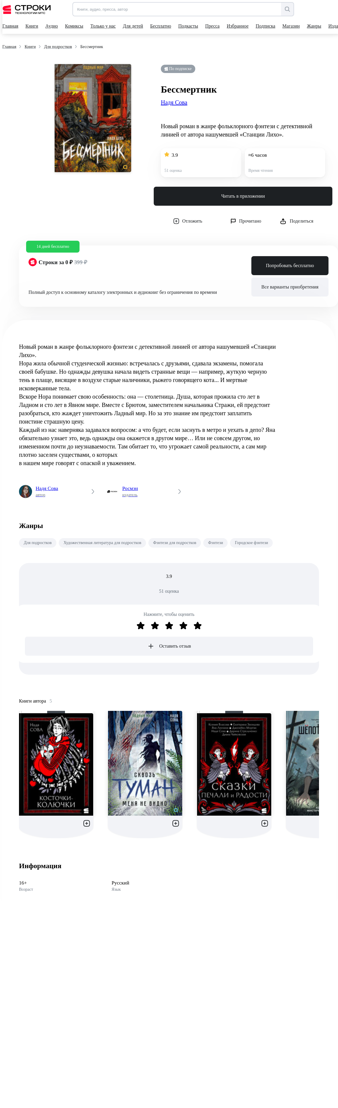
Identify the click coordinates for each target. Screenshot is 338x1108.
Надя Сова (174, 102)
